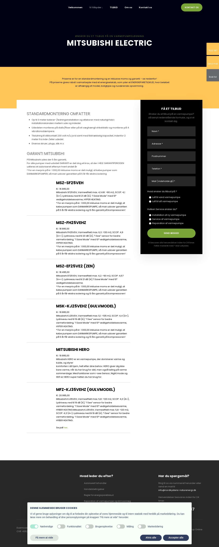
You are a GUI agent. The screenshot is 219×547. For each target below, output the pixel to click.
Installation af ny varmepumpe (169, 215)
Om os (128, 7)
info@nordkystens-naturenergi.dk (177, 490)
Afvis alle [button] (151, 537)
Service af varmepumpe (165, 219)
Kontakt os (145, 7)
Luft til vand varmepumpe (166, 197)
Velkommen (75, 7)
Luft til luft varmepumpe (165, 201)
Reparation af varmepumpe (168, 223)
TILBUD (114, 7)
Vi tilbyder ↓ (96, 7)
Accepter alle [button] (176, 537)
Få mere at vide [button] (44, 537)
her (66, 427)
